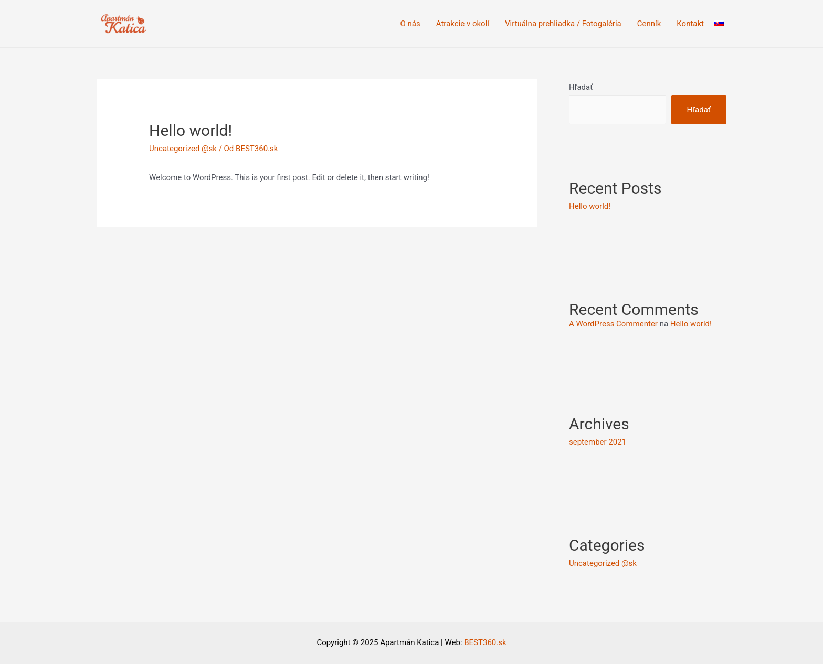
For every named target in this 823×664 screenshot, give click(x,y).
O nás (410, 23)
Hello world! (589, 206)
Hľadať (581, 87)
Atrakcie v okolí (462, 23)
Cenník (649, 23)
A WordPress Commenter (613, 324)
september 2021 (597, 442)
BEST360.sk (485, 642)
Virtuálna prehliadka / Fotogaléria (563, 23)
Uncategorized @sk (183, 148)
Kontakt (690, 23)
